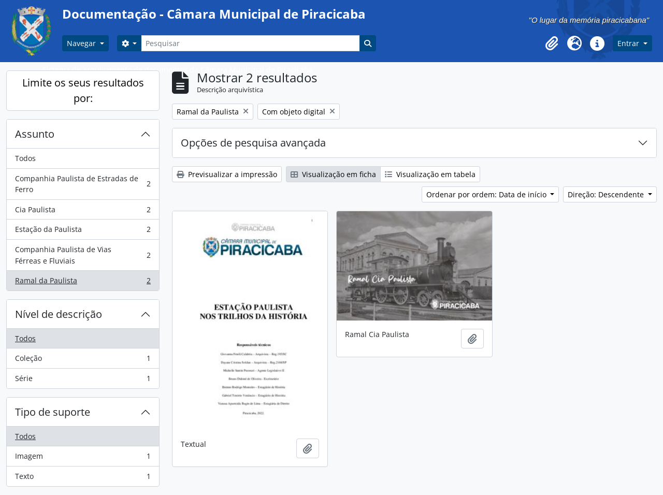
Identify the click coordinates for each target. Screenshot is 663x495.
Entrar (629, 43)
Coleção (83, 360)
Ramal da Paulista (83, 282)
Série (83, 380)
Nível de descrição (58, 314)
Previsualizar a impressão (227, 174)
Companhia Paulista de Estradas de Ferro (83, 184)
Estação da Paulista (83, 231)
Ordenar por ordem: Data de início (487, 194)
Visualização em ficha (333, 174)
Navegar (82, 43)
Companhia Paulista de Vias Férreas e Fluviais (83, 255)
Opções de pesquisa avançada (253, 143)
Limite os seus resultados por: (83, 90)
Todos (25, 158)
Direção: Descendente (607, 194)
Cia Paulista (83, 212)
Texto (83, 478)
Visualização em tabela (430, 174)
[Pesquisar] (250, 43)
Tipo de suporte (52, 412)
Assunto (34, 134)
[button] (551, 43)
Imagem (83, 458)
